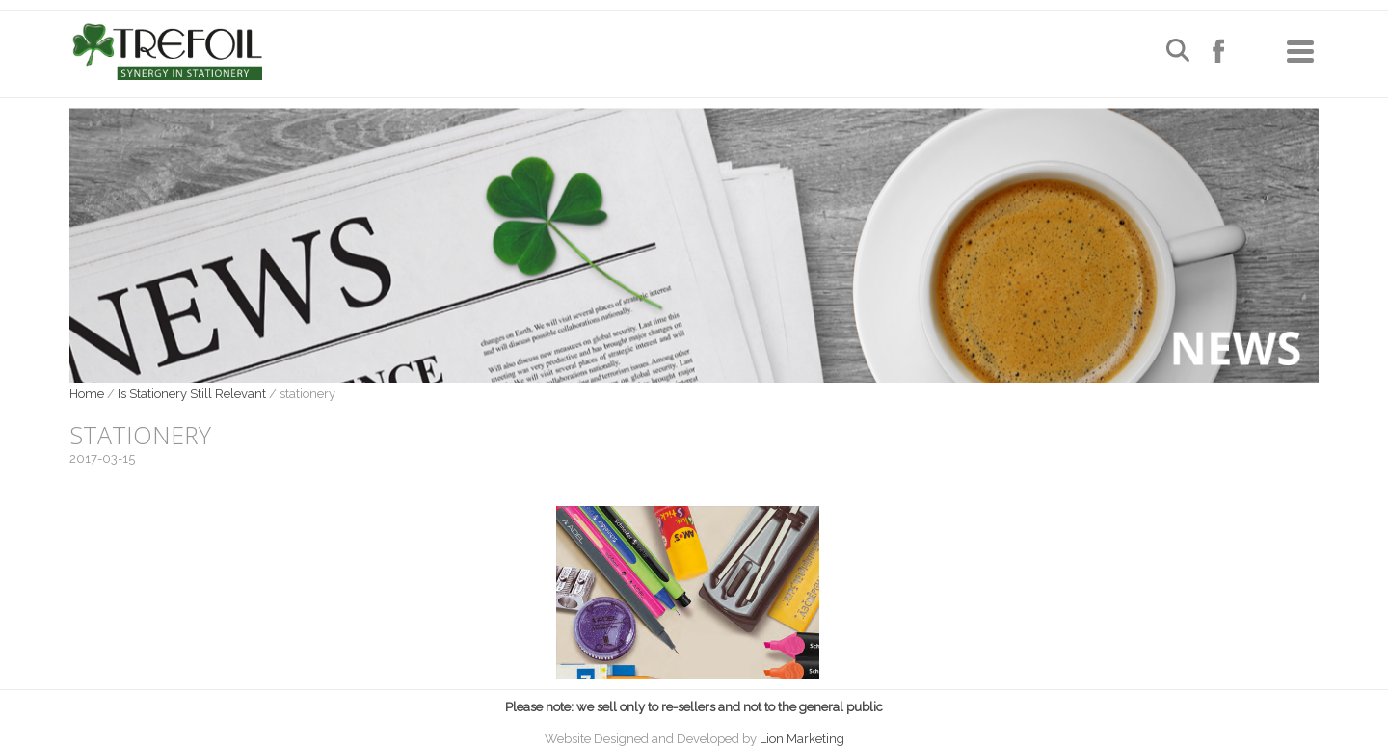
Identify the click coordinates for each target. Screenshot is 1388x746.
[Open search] (1178, 52)
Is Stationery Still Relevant (192, 393)
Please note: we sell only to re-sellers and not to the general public (694, 707)
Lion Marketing (802, 739)
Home (86, 393)
